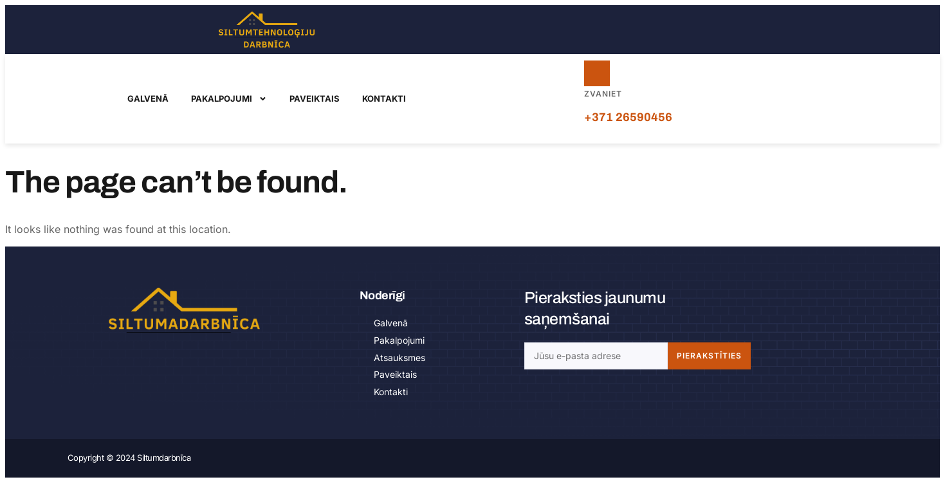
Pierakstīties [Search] (709, 357)
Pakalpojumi (229, 99)
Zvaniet (603, 94)
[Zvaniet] (597, 74)
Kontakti (384, 99)
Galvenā (148, 99)
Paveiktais (314, 99)
